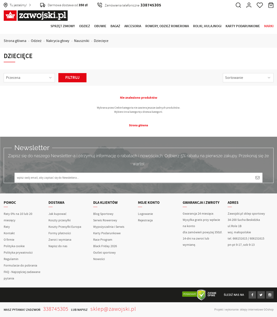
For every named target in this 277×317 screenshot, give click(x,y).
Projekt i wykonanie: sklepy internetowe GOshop (244, 309)
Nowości (99, 259)
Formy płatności (59, 233)
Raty (7, 227)
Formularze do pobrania (20, 266)
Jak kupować (57, 214)
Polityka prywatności (18, 253)
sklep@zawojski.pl (113, 309)
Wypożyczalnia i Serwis (108, 227)
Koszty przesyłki (59, 220)
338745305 (56, 309)
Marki (269, 26)
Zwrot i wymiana (59, 240)
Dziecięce (101, 41)
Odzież (84, 26)
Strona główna (15, 41)
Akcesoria (132, 26)
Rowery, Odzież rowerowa (167, 26)
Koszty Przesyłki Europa (64, 227)
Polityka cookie (14, 246)
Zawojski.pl (36, 15)
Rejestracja (145, 220)
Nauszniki (81, 41)
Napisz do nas (57, 246)
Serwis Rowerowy (105, 220)
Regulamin (11, 259)
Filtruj (72, 77)
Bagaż (115, 26)
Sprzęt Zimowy (63, 26)
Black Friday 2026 (105, 246)
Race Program (102, 240)
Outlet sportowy (104, 253)
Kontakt (9, 233)
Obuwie (100, 26)
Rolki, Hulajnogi (207, 26)
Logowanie (145, 214)
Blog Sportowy (103, 214)
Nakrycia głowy (57, 41)
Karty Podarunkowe (243, 26)
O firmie (9, 240)
